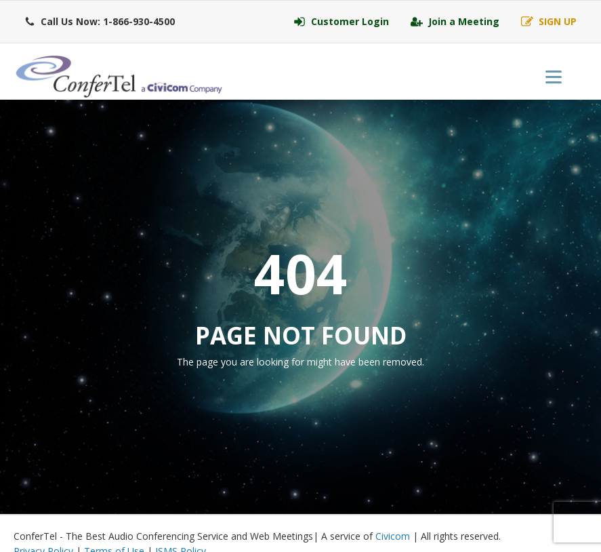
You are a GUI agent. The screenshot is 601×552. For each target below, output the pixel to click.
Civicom (392, 536)
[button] (100, 22)
